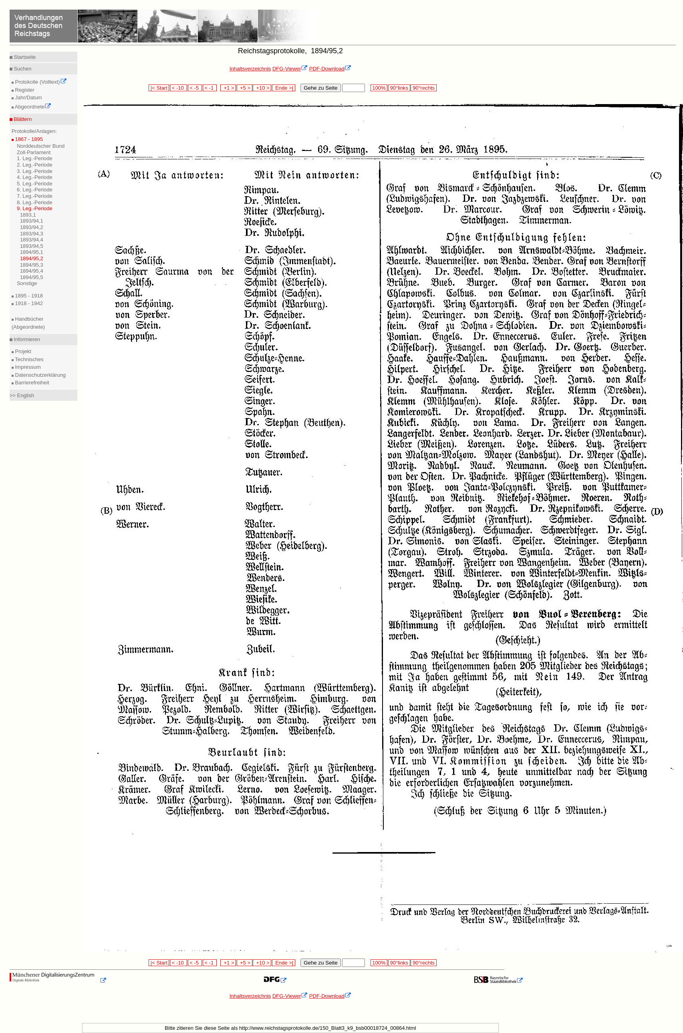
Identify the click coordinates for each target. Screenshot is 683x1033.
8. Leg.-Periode (34, 202)
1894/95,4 (31, 271)
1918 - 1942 (28, 303)
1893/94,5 (31, 246)
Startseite (24, 57)
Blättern (22, 119)
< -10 (178, 88)
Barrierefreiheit (31, 383)
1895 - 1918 (28, 296)
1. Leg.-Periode (34, 158)
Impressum (27, 367)
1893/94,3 (31, 234)
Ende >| (283, 88)
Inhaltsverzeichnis (250, 69)
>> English (22, 395)
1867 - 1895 (28, 139)
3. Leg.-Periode (34, 171)
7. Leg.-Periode (34, 196)
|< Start (159, 88)
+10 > (262, 88)
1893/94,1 (31, 221)
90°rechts (423, 88)
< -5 (195, 88)
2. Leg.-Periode (34, 165)
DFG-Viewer (290, 69)
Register (24, 90)
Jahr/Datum (28, 97)
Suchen (22, 69)
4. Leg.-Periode (34, 177)
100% (379, 88)
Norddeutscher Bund (40, 146)
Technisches (29, 359)
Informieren (26, 339)
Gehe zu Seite (320, 88)
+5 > (244, 88)
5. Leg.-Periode (34, 184)
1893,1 (28, 215)
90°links (399, 88)
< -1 (210, 88)
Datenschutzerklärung (40, 375)
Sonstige (27, 283)
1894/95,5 (31, 277)
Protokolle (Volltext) (40, 82)
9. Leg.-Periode (34, 208)
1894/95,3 (31, 265)
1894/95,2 (31, 258)
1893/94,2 (31, 227)
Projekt (22, 351)
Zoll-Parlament (34, 152)
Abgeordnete (32, 107)
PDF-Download (330, 69)
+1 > (228, 88)
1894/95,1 (31, 252)
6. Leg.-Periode (34, 190)
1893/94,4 (31, 240)
